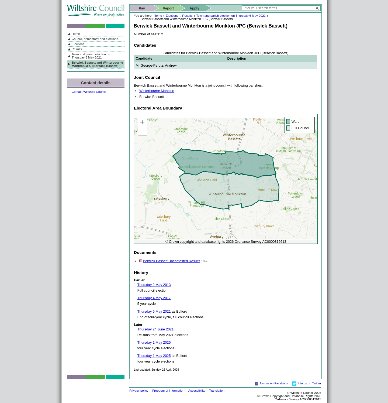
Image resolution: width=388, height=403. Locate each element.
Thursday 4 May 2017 (154, 298)
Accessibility (196, 390)
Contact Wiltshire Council (89, 91)
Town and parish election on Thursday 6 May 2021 (231, 15)
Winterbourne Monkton (156, 91)
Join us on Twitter (309, 383)
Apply (194, 8)
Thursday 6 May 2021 (154, 311)
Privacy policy (138, 390)
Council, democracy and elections (95, 38)
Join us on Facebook (273, 383)
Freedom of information (168, 390)
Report (168, 8)
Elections (172, 15)
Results (187, 15)
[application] (225, 179)
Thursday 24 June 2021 (155, 329)
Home (158, 15)
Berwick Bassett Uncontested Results (171, 261)
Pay (142, 8)
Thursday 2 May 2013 (154, 285)
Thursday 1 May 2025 (154, 342)
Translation (216, 390)
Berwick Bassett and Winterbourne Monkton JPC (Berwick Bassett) (97, 64)
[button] (142, 122)
